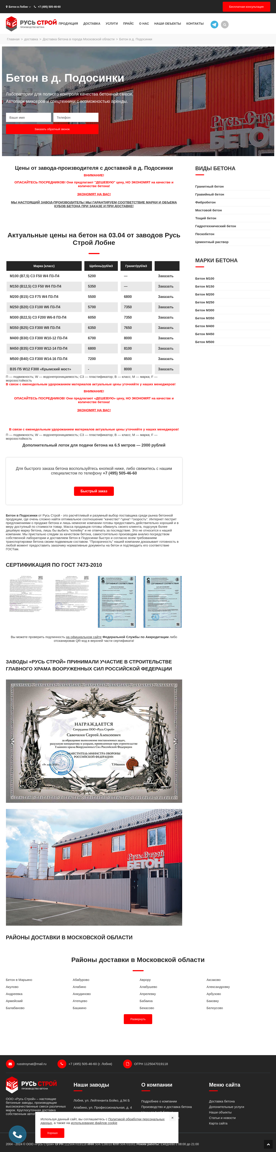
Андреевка (14, 994)
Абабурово (81, 980)
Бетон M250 (204, 302)
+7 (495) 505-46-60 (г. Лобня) (84, 1064)
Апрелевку (148, 994)
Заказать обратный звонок (52, 129)
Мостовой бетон (208, 210)
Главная (13, 39)
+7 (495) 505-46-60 (47, 6)
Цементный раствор (212, 242)
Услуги (112, 23)
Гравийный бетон (209, 194)
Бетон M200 (204, 294)
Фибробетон (205, 202)
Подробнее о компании (159, 1101)
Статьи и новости (222, 1118)
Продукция (68, 23)
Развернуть (138, 1019)
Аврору (145, 980)
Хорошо (52, 1133)
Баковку (213, 1001)
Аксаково (214, 980)
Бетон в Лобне (17, 6)
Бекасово (147, 1008)
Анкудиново (82, 994)
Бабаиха (146, 1001)
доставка (31, 39)
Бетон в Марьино (19, 980)
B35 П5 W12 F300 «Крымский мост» (40, 369)
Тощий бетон (205, 218)
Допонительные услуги (226, 1107)
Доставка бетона (222, 1101)
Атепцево (80, 1001)
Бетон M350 (204, 318)
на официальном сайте (84, 637)
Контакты (195, 23)
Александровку (218, 987)
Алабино (79, 987)
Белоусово (215, 1008)
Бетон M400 (204, 326)
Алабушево (148, 987)
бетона (53, 523)
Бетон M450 (204, 334)
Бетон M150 (204, 286)
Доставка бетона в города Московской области (79, 39)
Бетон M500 (204, 342)
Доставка (91, 23)
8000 (128, 369)
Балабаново (15, 1008)
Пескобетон (205, 234)
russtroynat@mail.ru (26, 1064)
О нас (144, 23)
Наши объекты (167, 23)
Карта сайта (218, 1123)
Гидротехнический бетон (215, 226)
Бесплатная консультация (246, 6)
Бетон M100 (204, 278)
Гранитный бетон (209, 186)
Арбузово (214, 994)
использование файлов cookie (94, 1123)
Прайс (128, 23)
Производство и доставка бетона (166, 1107)
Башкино (79, 1008)
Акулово (12, 987)
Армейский (14, 1001)
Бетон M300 (204, 310)
